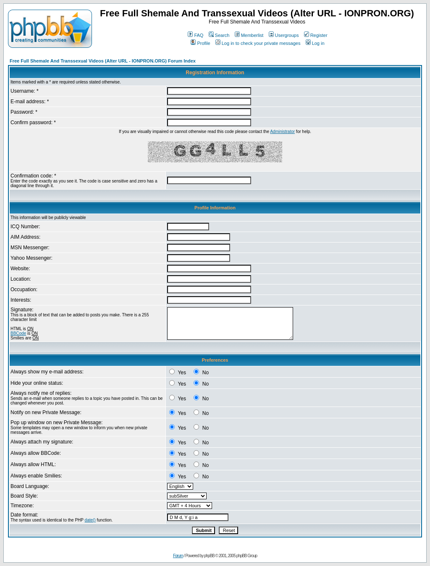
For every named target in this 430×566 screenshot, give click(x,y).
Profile (200, 43)
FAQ (195, 35)
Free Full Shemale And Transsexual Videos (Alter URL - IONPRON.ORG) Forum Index (103, 60)
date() (90, 520)
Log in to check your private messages (258, 43)
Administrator (282, 131)
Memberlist (249, 35)
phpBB (209, 555)
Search (219, 35)
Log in (315, 43)
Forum (178, 555)
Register (316, 35)
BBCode (18, 333)
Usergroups (284, 35)
